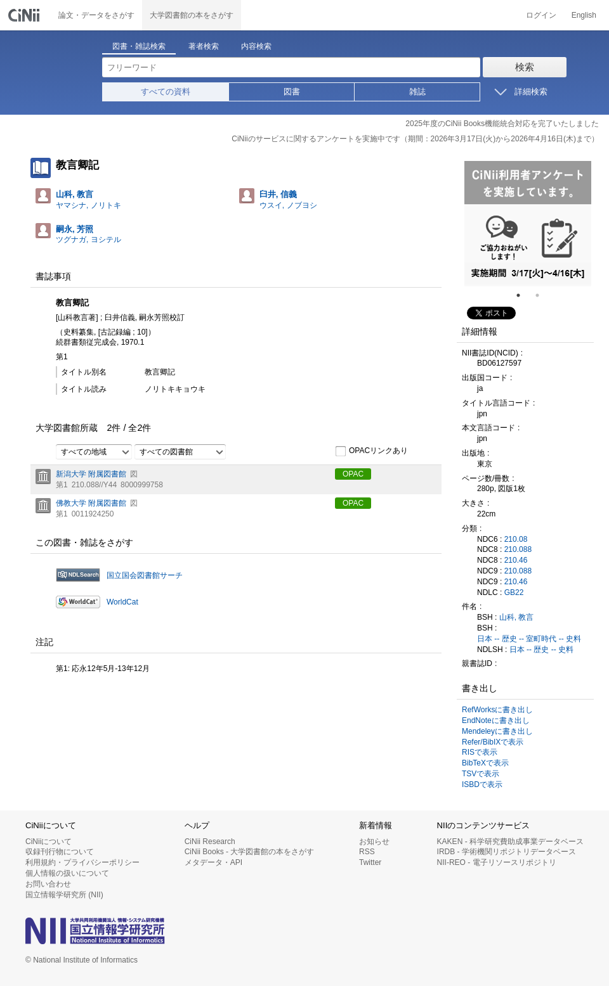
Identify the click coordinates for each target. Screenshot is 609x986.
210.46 (516, 560)
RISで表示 (479, 752)
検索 (524, 66)
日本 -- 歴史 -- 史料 (541, 649)
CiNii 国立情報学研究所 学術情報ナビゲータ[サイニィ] (25, 15)
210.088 (518, 549)
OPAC (353, 474)
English (584, 15)
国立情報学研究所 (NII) (64, 894)
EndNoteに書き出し (496, 720)
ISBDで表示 (482, 784)
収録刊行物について (59, 851)
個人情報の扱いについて (67, 873)
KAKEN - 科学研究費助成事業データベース (510, 841)
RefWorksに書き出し (497, 709)
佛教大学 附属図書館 (91, 503)
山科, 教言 (516, 617)
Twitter (370, 862)
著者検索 (203, 46)
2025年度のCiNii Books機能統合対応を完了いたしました (502, 123)
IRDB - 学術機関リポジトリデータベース (506, 851)
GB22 (514, 592)
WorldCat (122, 602)
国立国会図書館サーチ (145, 575)
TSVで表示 (480, 773)
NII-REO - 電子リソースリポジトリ (496, 862)
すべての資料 (165, 91)
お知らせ (374, 841)
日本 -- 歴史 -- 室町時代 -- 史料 (529, 638)
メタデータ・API (213, 862)
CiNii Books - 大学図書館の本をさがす (250, 851)
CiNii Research (210, 841)
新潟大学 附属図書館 (91, 474)
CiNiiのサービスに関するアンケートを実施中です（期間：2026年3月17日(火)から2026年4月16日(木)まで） (415, 138)
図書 (292, 91)
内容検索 (256, 46)
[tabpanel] (527, 223)
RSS (367, 851)
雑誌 (417, 91)
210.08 (516, 539)
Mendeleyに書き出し (497, 731)
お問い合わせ (48, 884)
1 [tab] (523, 295)
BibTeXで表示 (485, 763)
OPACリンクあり (371, 451)
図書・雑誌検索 (139, 46)
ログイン (541, 15)
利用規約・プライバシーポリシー (82, 862)
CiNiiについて (48, 841)
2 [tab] (542, 295)
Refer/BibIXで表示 (492, 742)
